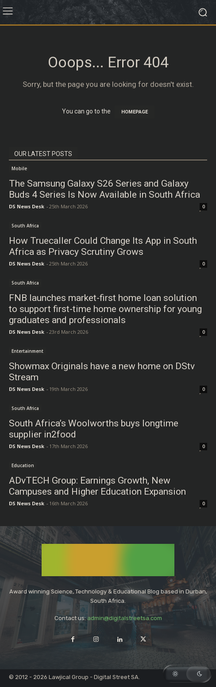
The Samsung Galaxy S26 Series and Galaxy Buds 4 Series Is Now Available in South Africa (104, 189)
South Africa (25, 225)
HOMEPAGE (134, 112)
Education (23, 465)
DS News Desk (26, 206)
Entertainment (27, 351)
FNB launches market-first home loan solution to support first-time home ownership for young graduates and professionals (105, 309)
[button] (187, 674)
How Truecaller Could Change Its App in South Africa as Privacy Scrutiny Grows (103, 246)
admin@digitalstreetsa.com (124, 618)
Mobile (19, 168)
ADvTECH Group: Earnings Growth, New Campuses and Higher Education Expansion (97, 486)
